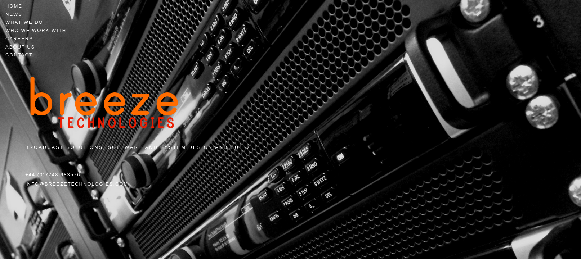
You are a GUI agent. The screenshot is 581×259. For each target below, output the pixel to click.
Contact (19, 55)
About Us (20, 47)
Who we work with (35, 30)
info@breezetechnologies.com (76, 184)
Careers (19, 38)
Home (13, 6)
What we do (24, 22)
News (13, 14)
